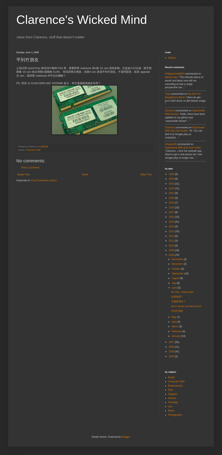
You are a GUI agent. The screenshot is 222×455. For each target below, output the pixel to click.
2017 (172, 212)
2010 (172, 245)
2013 (172, 231)
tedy (167, 93)
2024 (172, 178)
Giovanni (170, 110)
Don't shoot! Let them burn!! (186, 306)
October (176, 268)
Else (170, 389)
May (174, 317)
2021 (172, 193)
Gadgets (172, 394)
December (178, 259)
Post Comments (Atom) (44, 180)
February (177, 331)
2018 (172, 207)
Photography (175, 414)
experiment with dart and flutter (183, 147)
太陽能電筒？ (178, 301)
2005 (172, 351)
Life (170, 406)
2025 (172, 174)
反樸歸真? (176, 296)
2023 (172, 183)
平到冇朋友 (177, 311)
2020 (172, 198)
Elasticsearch (175, 385)
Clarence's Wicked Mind (81, 19)
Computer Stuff (33, 150)
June (175, 287)
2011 (172, 240)
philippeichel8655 (174, 73)
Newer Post (23, 174)
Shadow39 (171, 144)
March (175, 326)
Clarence (170, 127)
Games (172, 398)
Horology (173, 402)
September (178, 273)
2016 (172, 216)
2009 (172, 250)
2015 (172, 221)
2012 (172, 236)
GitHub (172, 57)
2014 (172, 226)
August (176, 278)
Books (171, 377)
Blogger (125, 436)
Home (85, 174)
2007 (172, 342)
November (178, 264)
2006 (172, 346)
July (174, 283)
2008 (172, 255)
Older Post (146, 174)
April (174, 321)
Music (171, 410)
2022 (172, 188)
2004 (172, 356)
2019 (172, 202)
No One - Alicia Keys (182, 292)
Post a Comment (30, 167)
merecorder (171, 77)
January (176, 336)
